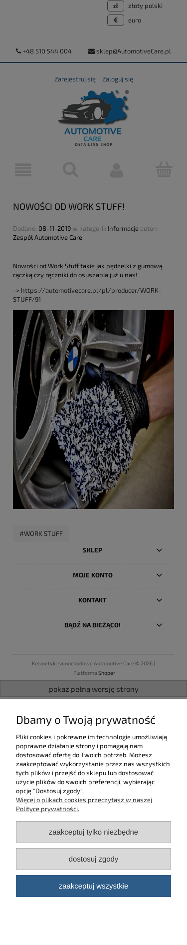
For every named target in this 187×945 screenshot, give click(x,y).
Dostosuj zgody (94, 859)
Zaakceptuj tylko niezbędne (93, 832)
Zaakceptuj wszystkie (93, 886)
